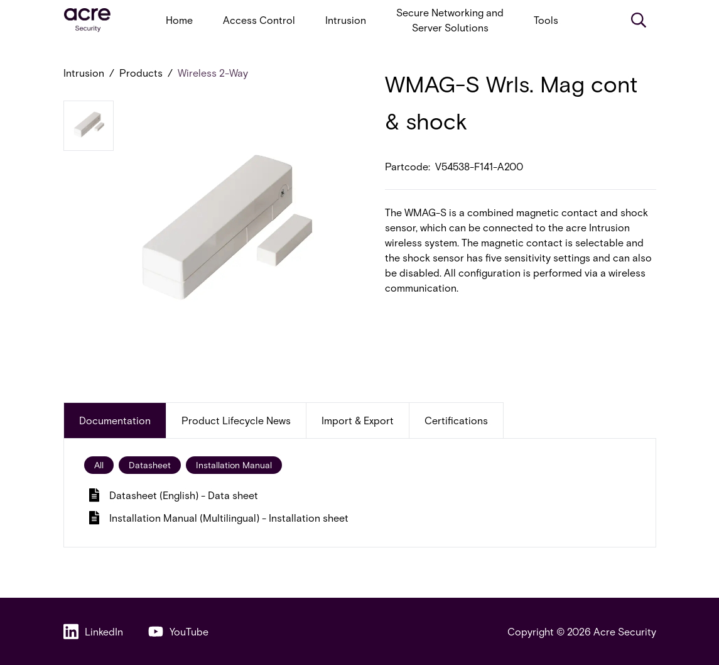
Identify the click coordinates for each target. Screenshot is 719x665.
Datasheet (150, 464)
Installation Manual (234, 464)
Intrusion (345, 20)
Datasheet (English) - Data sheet (173, 495)
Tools (546, 20)
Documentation (115, 420)
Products (141, 73)
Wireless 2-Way (213, 73)
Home (179, 20)
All (99, 464)
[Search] (638, 20)
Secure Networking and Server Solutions (450, 19)
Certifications (456, 420)
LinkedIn (93, 631)
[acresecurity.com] (87, 20)
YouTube (178, 631)
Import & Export (358, 420)
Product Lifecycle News (236, 420)
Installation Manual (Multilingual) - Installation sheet (219, 517)
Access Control (259, 20)
